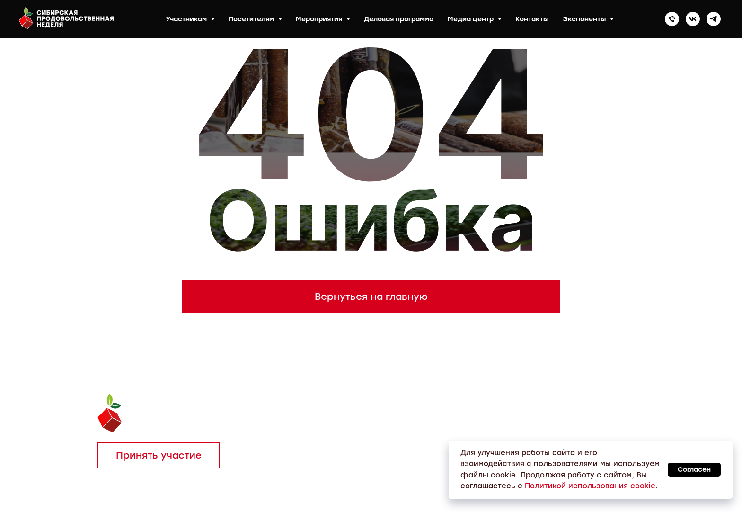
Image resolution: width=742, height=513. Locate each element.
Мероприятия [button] (320, 19)
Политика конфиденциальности (171, 492)
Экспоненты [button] (585, 19)
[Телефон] (672, 19)
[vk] (693, 19)
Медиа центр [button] (471, 19)
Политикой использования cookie (590, 486)
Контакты (531, 19)
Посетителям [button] (252, 19)
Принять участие (159, 455)
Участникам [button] (187, 19)
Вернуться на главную (371, 296)
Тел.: (297, 412)
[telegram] (714, 19)
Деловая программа (398, 19)
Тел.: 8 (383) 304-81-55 (359, 412)
